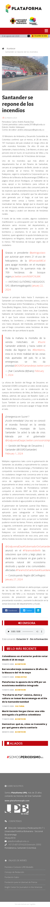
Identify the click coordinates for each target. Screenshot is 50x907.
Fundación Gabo (12, 877)
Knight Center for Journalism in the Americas (23, 887)
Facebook (11, 610)
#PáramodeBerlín (32, 550)
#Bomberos (39, 349)
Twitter (27, 610)
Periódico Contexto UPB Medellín (19, 867)
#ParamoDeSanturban (27, 570)
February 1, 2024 (14, 453)
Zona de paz (21, 677)
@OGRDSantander (24, 365)
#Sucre (41, 342)
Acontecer (20, 664)
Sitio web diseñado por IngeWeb (25, 904)
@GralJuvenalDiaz (14, 440)
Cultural (20, 706)
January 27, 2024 (14, 579)
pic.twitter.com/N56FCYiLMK (26, 276)
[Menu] (42, 31)
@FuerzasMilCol (37, 260)
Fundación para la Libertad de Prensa (21, 882)
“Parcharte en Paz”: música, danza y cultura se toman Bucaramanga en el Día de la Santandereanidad (24, 698)
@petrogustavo (37, 252)
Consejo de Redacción (14, 872)
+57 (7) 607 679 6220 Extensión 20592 (24, 844)
